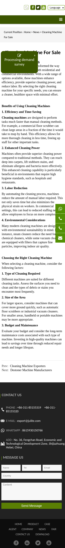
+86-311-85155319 (29, 407)
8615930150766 (32, 430)
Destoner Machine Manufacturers (31, 370)
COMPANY (27, 529)
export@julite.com (29, 421)
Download (42, 534)
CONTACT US (23, 534)
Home (27, 32)
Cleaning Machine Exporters (28, 366)
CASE (47, 524)
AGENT (12, 529)
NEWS (42, 529)
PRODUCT (33, 524)
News (36, 32)
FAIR (53, 529)
